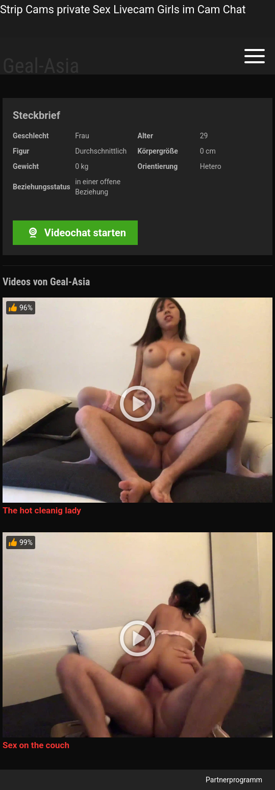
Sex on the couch (36, 745)
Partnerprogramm (234, 780)
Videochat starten (75, 233)
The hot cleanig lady (42, 510)
